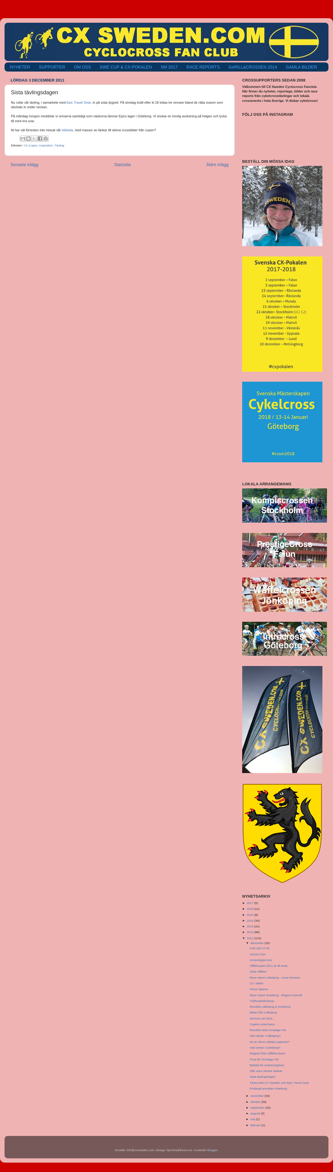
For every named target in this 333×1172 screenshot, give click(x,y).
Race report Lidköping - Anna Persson (275, 977)
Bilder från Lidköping (263, 1012)
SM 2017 (169, 67)
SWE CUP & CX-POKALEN (126, 67)
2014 (250, 920)
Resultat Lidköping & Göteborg (270, 1006)
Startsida (122, 164)
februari (255, 1125)
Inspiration (46, 145)
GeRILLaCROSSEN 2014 (253, 67)
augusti (255, 1113)
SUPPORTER (52, 67)
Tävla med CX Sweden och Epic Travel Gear (279, 1082)
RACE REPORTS (203, 67)
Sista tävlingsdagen (263, 1076)
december (257, 943)
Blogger (212, 1150)
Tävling (59, 145)
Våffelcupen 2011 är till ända (269, 965)
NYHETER (20, 67)
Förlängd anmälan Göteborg (268, 1088)
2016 (250, 908)
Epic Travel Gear (79, 102)
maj (253, 1119)
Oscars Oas (257, 954)
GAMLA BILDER (301, 67)
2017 (250, 903)
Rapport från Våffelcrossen (267, 1053)
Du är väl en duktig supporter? (270, 1041)
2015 (250, 914)
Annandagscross (261, 960)
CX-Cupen (31, 145)
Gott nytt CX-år (260, 948)
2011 (250, 938)
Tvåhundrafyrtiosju (262, 1001)
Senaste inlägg (24, 164)
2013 (250, 926)
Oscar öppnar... (260, 989)
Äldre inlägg (217, 164)
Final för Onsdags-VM (264, 1059)
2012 (250, 932)
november (257, 1095)
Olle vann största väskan (266, 1071)
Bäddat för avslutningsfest (267, 1065)
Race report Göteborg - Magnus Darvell (276, 995)
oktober (255, 1101)
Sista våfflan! (258, 971)
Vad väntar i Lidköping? (265, 1035)
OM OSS (82, 67)
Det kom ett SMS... (262, 1018)
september (257, 1107)
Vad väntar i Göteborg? (265, 1047)
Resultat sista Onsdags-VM (268, 1030)
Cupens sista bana (262, 1024)
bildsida (67, 130)
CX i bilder (257, 983)
